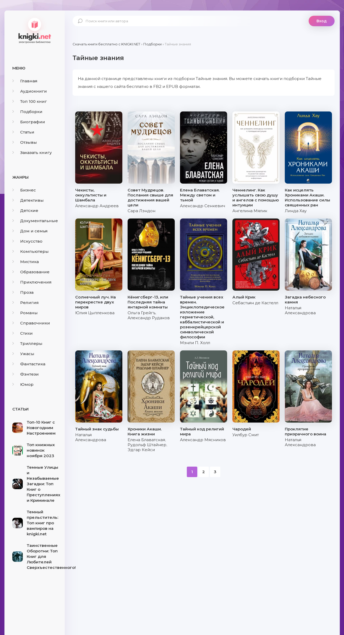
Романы (25, 312)
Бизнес (24, 190)
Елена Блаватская (146, 439)
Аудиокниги (29, 91)
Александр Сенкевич (202, 205)
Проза (23, 292)
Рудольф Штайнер (147, 444)
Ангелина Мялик (249, 210)
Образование (31, 271)
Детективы (28, 200)
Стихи (22, 333)
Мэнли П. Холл (195, 342)
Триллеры (27, 343)
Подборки (27, 111)
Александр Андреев (97, 205)
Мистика (25, 261)
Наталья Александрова (300, 310)
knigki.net (34, 30)
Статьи (23, 132)
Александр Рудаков (149, 317)
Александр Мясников (203, 439)
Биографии (28, 121)
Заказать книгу (32, 152)
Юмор (23, 384)
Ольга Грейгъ (141, 312)
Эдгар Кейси (141, 449)
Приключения (32, 282)
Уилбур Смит (245, 434)
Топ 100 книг (29, 101)
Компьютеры (30, 251)
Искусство (27, 241)
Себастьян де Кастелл (255, 302)
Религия (25, 302)
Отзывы (24, 142)
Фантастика (28, 363)
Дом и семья (30, 230)
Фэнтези (25, 374)
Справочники (31, 323)
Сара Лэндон (141, 210)
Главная (24, 80)
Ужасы (23, 353)
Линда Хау (296, 210)
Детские (25, 210)
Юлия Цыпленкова (94, 312)
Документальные (35, 220)
